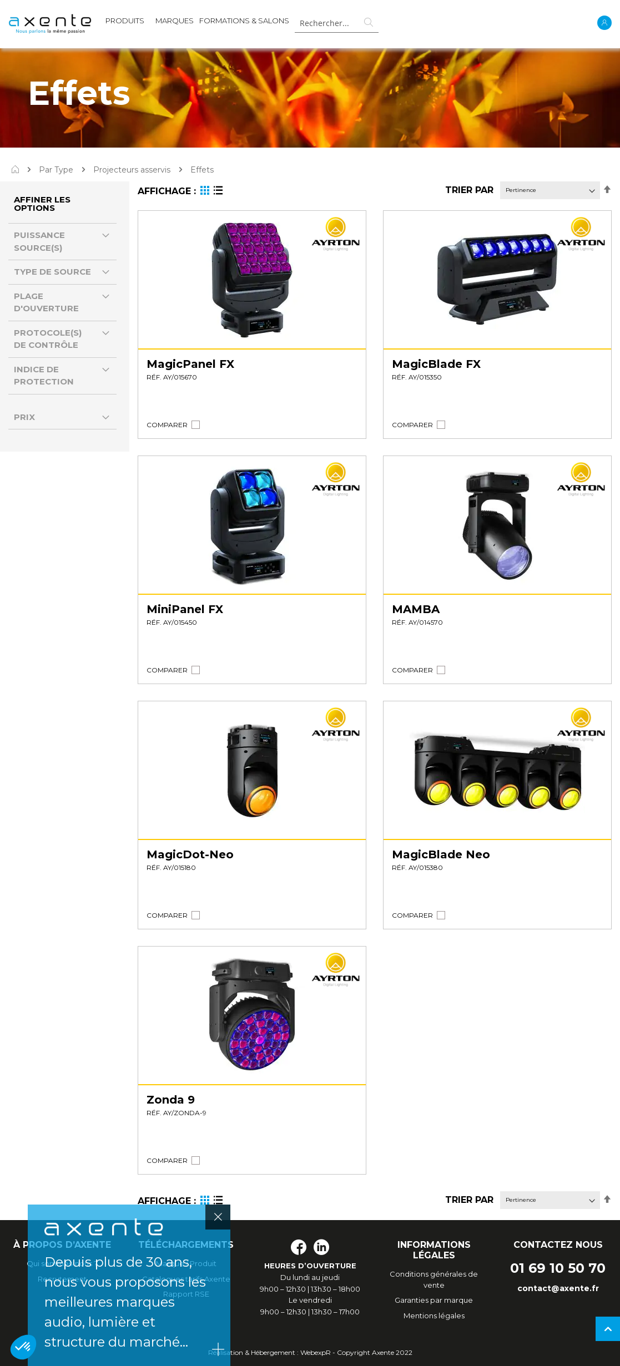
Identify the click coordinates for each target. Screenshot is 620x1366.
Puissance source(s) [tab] (39, 241)
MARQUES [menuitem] (174, 20)
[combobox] (336, 23)
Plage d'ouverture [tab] (46, 302)
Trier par (469, 190)
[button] (167, 425)
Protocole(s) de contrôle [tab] (48, 339)
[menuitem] (124, 23)
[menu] (197, 23)
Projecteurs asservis (131, 170)
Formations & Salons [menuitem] (244, 20)
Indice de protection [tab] (44, 375)
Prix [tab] (24, 417)
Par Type (56, 170)
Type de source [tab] (52, 271)
